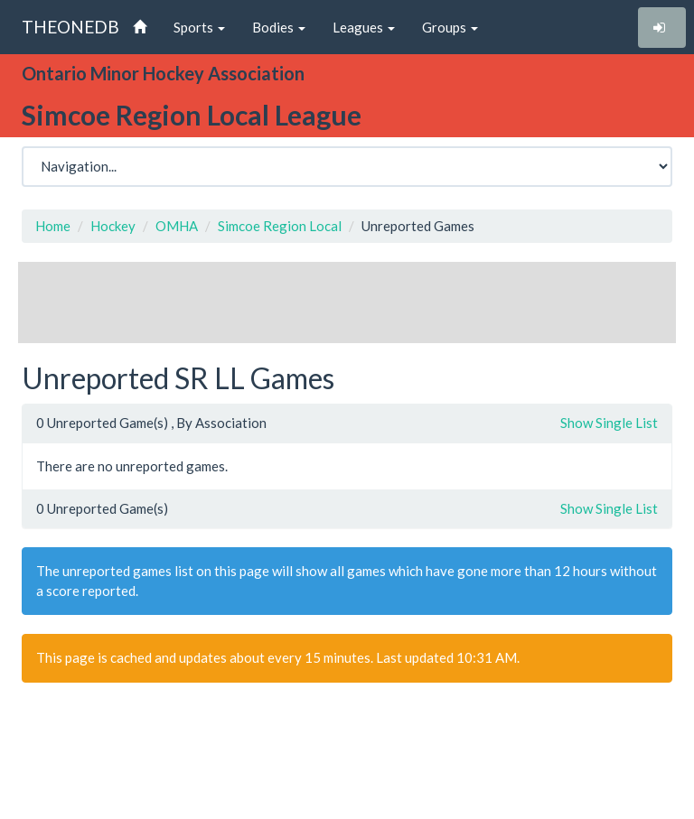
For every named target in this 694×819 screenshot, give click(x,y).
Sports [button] (199, 27)
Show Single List (609, 422)
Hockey (113, 226)
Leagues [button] (364, 27)
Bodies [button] (278, 27)
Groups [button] (450, 27)
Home (52, 226)
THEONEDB (70, 26)
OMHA (176, 226)
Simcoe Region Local (280, 226)
